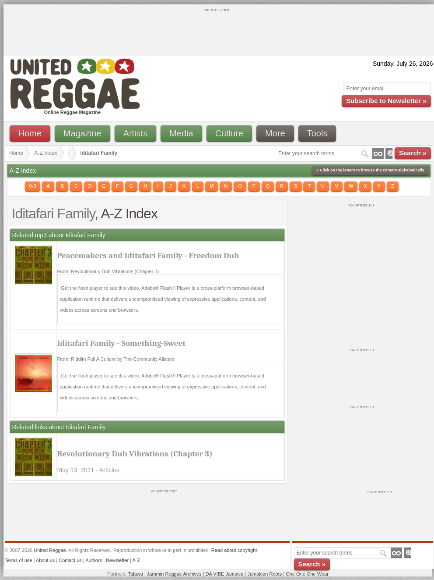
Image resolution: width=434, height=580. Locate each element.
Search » (413, 153)
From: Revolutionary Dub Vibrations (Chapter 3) (108, 271)
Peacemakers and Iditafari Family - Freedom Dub (148, 255)
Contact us (70, 560)
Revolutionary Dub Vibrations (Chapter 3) (135, 454)
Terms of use (18, 560)
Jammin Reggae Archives (174, 573)
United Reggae (50, 550)
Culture (229, 133)
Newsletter (117, 560)
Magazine (82, 133)
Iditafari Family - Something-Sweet (121, 343)
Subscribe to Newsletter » (386, 100)
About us (45, 560)
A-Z (136, 560)
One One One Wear (307, 573)
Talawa (135, 573)
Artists (135, 133)
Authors (93, 560)
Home (30, 133)
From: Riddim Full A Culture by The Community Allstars (116, 359)
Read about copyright (234, 550)
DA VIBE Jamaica (225, 573)
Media (181, 133)
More (275, 133)
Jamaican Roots (264, 573)
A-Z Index (46, 153)
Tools (317, 133)
